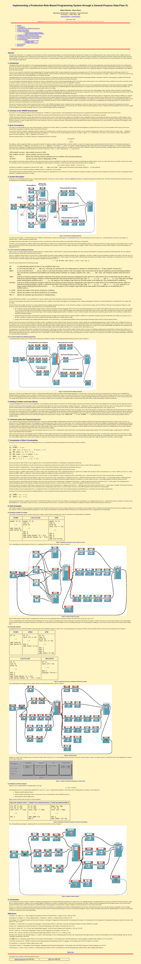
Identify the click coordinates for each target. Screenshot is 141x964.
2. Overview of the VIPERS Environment (28, 28)
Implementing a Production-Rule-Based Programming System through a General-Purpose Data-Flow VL (70, 5)
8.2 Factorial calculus (29, 41)
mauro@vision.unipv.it (65, 16)
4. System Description (23, 31)
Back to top (70, 952)
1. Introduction (21, 27)
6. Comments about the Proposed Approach (29, 36)
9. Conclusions (21, 44)
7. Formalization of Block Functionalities (28, 38)
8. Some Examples (22, 39)
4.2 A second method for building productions (34, 33)
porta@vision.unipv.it (75, 16)
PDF (49, 959)
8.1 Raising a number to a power (32, 40)
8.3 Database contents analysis (31, 42)
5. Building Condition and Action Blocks (28, 35)
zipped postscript (19, 959)
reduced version (40, 21)
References (20, 45)
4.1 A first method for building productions (34, 32)
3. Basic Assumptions (23, 30)
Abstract (19, 25)
